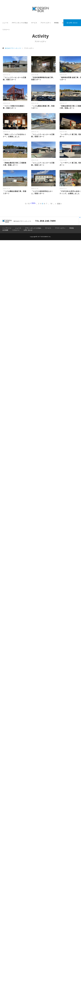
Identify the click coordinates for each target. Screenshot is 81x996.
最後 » (59, 204)
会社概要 (5, 230)
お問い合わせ (72, 23)
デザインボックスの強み (20, 23)
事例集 (56, 23)
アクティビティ (46, 23)
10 (51, 204)
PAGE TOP (71, 222)
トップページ (6, 228)
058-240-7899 (48, 221)
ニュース (5, 23)
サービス (34, 23)
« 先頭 (32, 203)
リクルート (6, 29)
